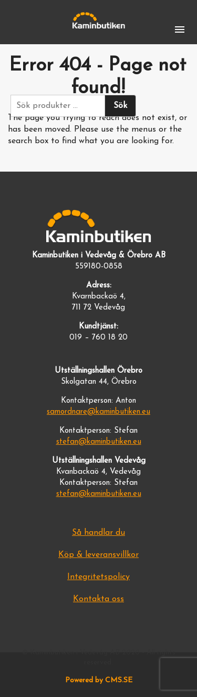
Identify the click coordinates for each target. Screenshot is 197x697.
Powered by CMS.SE (98, 680)
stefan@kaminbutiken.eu (98, 442)
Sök (120, 106)
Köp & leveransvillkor (98, 555)
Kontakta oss (98, 599)
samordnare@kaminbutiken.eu (98, 412)
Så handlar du (98, 533)
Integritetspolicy (98, 577)
